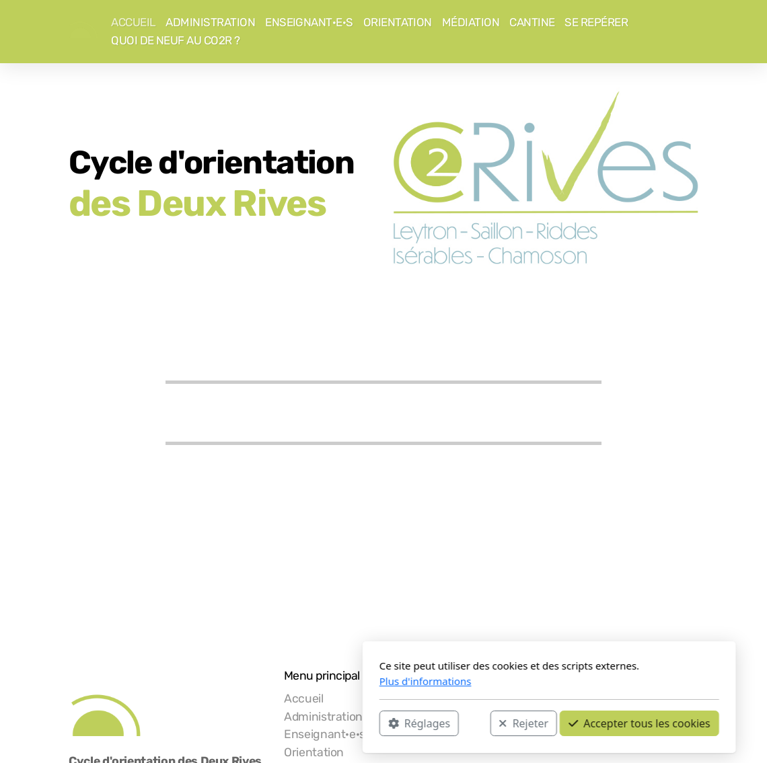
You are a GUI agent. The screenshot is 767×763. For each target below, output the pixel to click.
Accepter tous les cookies (474, 723)
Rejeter (358, 723)
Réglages (254, 723)
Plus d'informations (260, 681)
